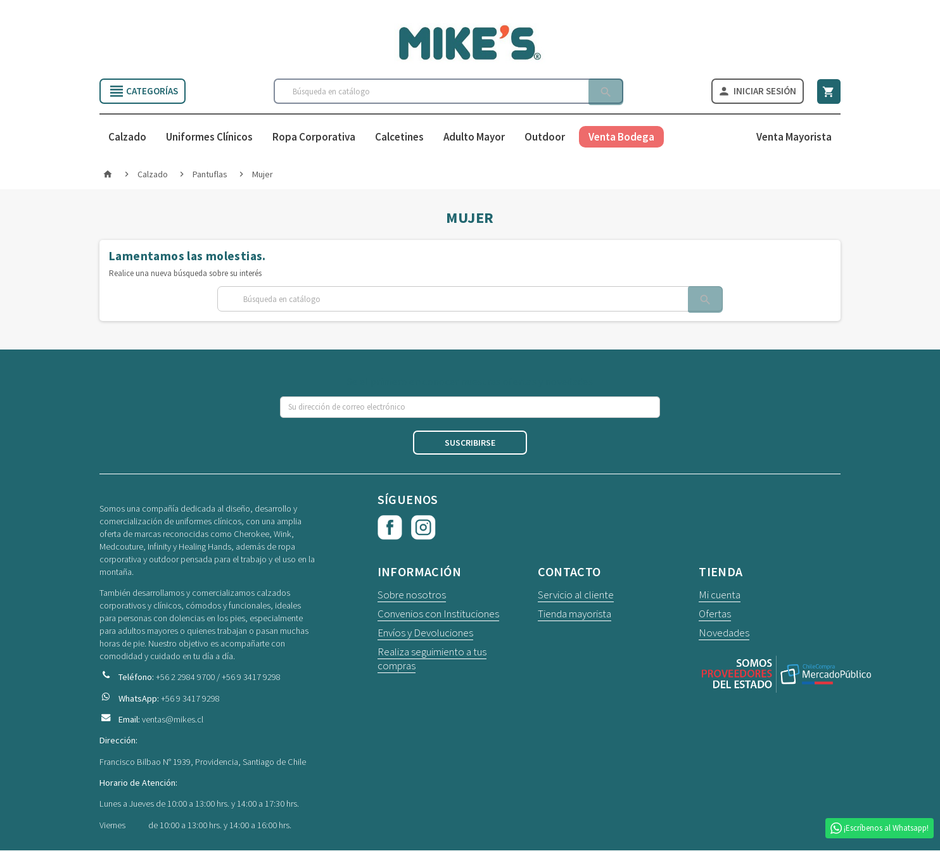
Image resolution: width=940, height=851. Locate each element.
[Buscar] (448, 91)
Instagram (423, 528)
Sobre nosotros (412, 596)
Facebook (390, 528)
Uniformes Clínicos (209, 138)
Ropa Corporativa (313, 138)
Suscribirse (470, 444)
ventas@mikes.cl (172, 720)
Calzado (127, 138)
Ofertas (715, 615)
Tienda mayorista (574, 615)
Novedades (724, 634)
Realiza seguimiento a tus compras (432, 660)
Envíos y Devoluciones (425, 634)
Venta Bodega (621, 138)
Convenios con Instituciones (438, 615)
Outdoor (544, 138)
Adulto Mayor (474, 138)
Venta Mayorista (794, 138)
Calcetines (399, 138)
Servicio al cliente (576, 596)
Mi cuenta (719, 596)
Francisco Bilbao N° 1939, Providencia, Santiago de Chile (202, 762)
